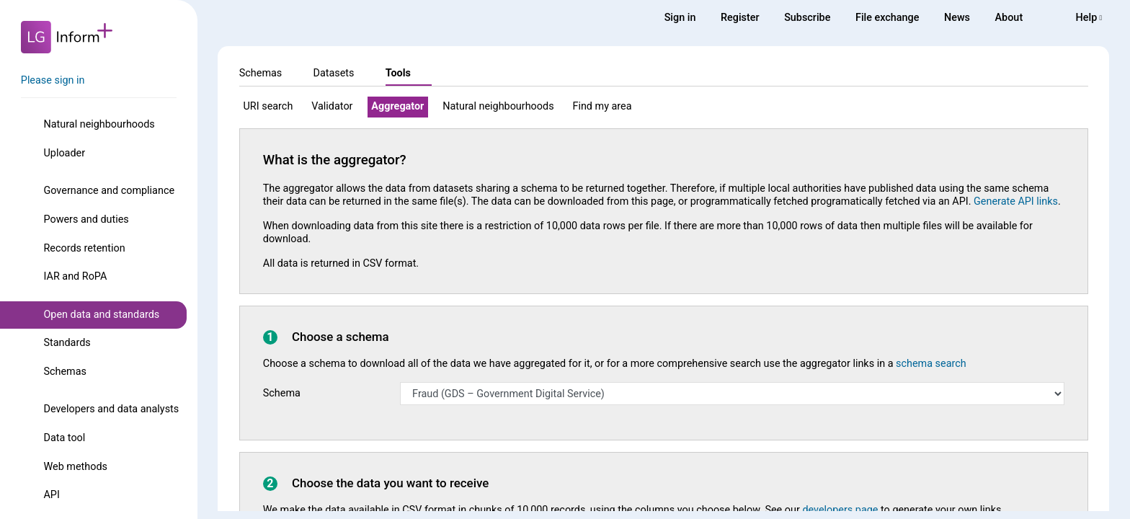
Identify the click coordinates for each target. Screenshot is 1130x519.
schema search (931, 364)
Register (740, 18)
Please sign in (53, 80)
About (1009, 18)
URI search (268, 106)
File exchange (887, 18)
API (51, 495)
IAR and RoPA (75, 276)
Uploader (64, 153)
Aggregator (397, 106)
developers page (840, 510)
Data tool (64, 438)
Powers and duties (85, 219)
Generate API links (1016, 201)
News (957, 18)
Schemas (64, 371)
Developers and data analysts (111, 409)
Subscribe (807, 18)
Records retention (84, 248)
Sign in (680, 18)
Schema (282, 393)
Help (1089, 18)
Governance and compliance (108, 191)
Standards (66, 343)
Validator (331, 106)
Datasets (333, 73)
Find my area (601, 106)
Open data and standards (101, 315)
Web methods (75, 467)
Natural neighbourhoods (98, 124)
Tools (398, 73)
